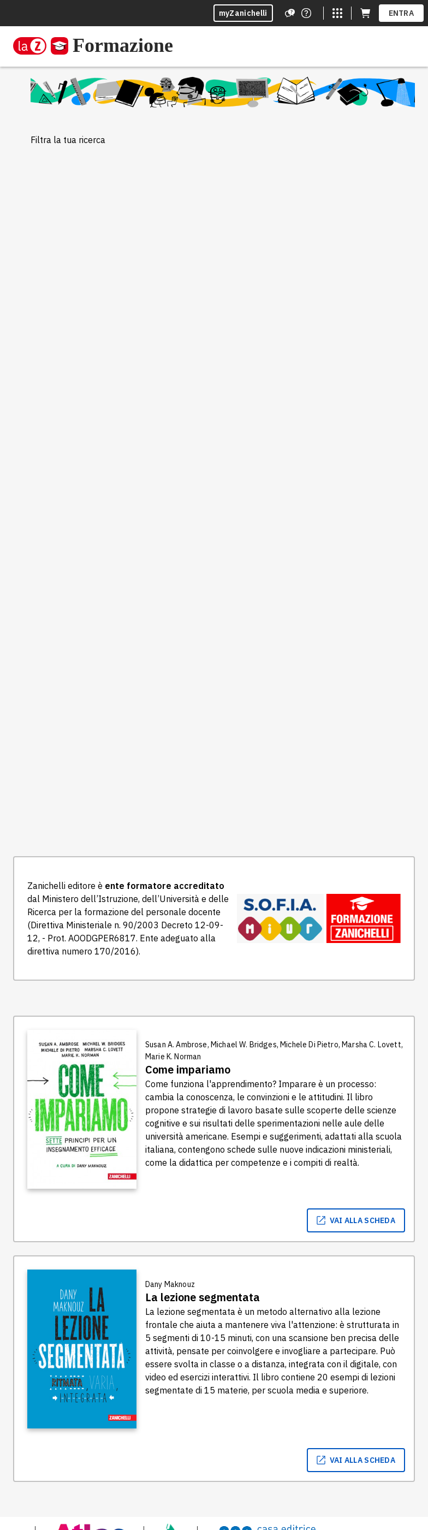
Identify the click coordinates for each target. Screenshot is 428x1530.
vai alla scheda (356, 1220)
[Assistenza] (290, 13)
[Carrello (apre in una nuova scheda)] (365, 13)
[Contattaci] (306, 13)
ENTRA (401, 13)
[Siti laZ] (337, 13)
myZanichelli (243, 13)
